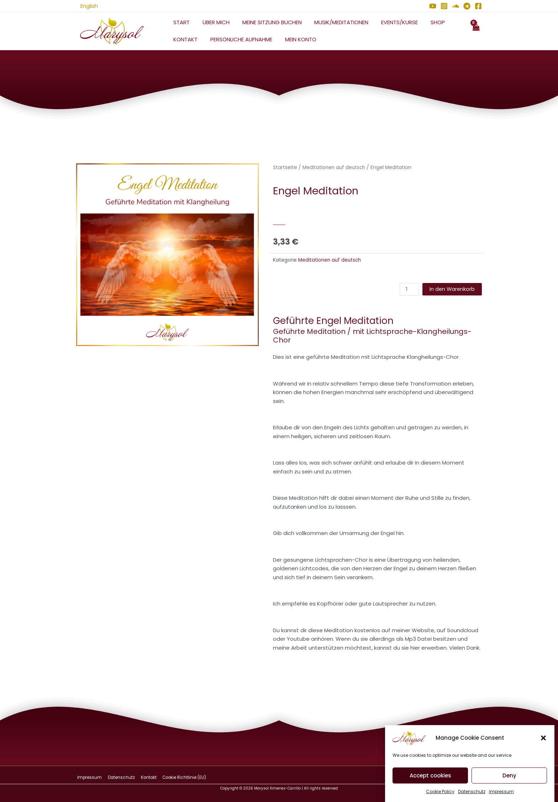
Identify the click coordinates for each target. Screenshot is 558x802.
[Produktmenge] (408, 289)
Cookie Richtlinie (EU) (180, 777)
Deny (509, 781)
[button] (543, 743)
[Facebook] (478, 6)
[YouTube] (432, 6)
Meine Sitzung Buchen (266, 22)
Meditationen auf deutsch (334, 167)
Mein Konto (295, 39)
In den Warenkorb (451, 289)
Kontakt (184, 39)
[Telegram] (466, 6)
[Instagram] (444, 6)
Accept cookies (430, 781)
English (85, 6)
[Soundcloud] (455, 6)
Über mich (212, 22)
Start (180, 22)
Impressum (501, 797)
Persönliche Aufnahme (238, 39)
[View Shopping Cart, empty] (476, 31)
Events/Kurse (390, 22)
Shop (426, 22)
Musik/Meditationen (334, 22)
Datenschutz (471, 797)
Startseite (285, 167)
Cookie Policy (440, 797)
